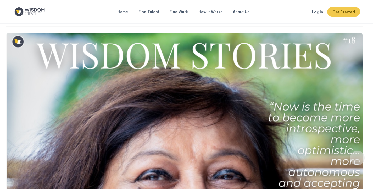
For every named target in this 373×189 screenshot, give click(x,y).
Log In (317, 11)
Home (123, 11)
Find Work (179, 11)
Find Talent (148, 11)
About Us (241, 11)
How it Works (210, 11)
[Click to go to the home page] (34, 12)
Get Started (343, 11)
